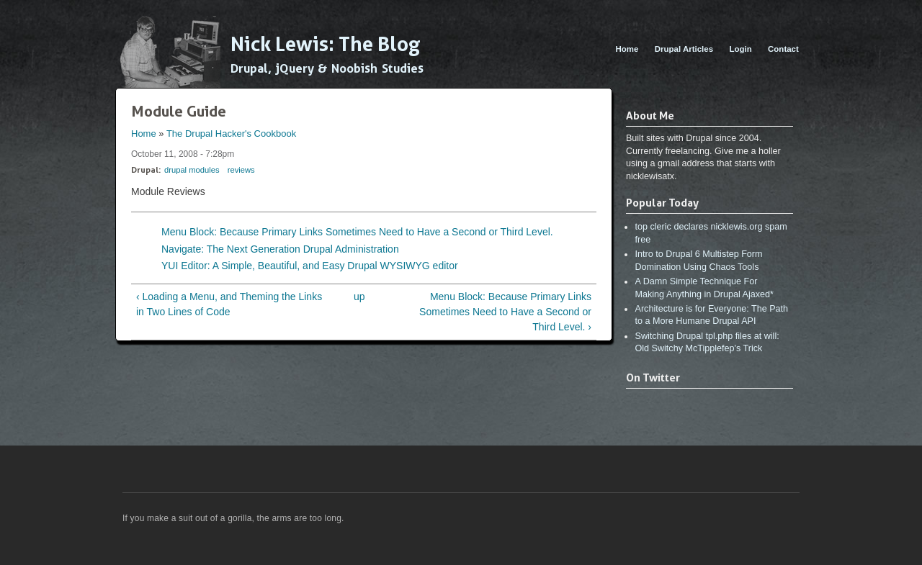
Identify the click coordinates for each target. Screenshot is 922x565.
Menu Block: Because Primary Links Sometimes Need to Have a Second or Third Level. (357, 232)
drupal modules (192, 170)
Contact (783, 49)
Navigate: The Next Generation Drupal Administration (280, 249)
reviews (241, 170)
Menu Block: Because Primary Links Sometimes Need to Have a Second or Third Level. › (505, 312)
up (359, 296)
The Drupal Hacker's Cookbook (231, 133)
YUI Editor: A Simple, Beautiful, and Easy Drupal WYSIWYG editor (309, 265)
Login (740, 49)
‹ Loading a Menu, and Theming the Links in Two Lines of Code (229, 304)
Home (626, 49)
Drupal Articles (684, 49)
